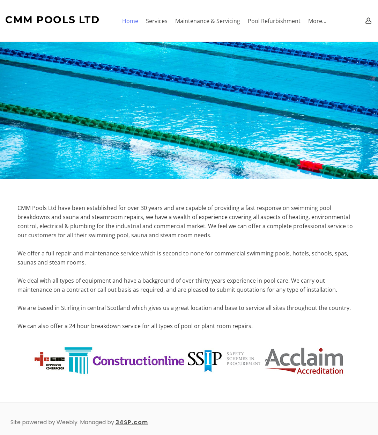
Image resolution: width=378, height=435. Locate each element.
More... (317, 21)
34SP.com (132, 422)
